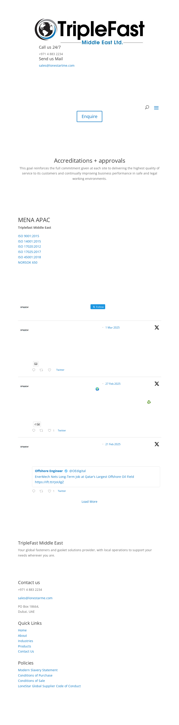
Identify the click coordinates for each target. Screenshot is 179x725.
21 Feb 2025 (113, 444)
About (22, 635)
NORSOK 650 (27, 262)
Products (24, 646)
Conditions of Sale (31, 681)
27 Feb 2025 (113, 384)
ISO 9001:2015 (28, 236)
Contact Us (26, 651)
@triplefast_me (91, 327)
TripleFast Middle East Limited (55, 327)
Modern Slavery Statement (38, 670)
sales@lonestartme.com (56, 65)
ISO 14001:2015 (29, 241)
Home (22, 630)
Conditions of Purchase (35, 675)
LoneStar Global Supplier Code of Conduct (49, 686)
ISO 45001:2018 (29, 257)
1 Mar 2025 (112, 327)
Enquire (89, 116)
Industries (25, 641)
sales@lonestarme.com (35, 598)
